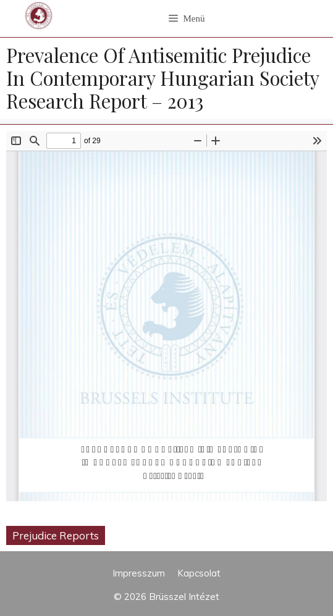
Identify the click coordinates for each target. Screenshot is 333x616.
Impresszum (138, 573)
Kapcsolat (199, 573)
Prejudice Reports (55, 535)
